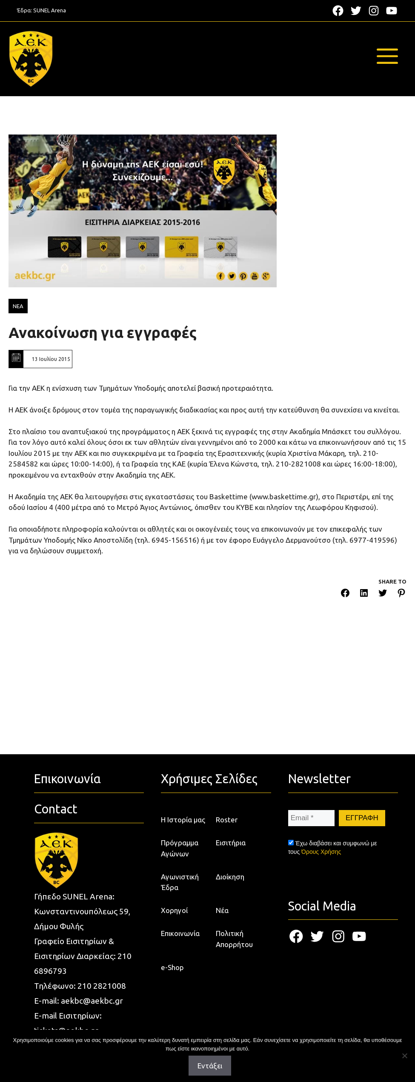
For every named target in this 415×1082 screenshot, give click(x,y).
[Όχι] (404, 1055)
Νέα (222, 910)
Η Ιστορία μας (183, 820)
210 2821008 (101, 985)
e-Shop (172, 967)
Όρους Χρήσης (321, 851)
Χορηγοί (174, 910)
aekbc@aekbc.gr (92, 1000)
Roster (227, 820)
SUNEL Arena (49, 10)
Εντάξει (209, 1066)
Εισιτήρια (231, 843)
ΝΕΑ (18, 306)
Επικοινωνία (180, 933)
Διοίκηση (230, 877)
